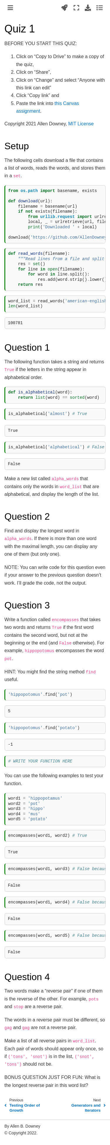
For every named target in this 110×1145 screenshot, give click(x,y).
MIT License (81, 123)
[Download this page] (87, 7)
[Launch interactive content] (64, 7)
